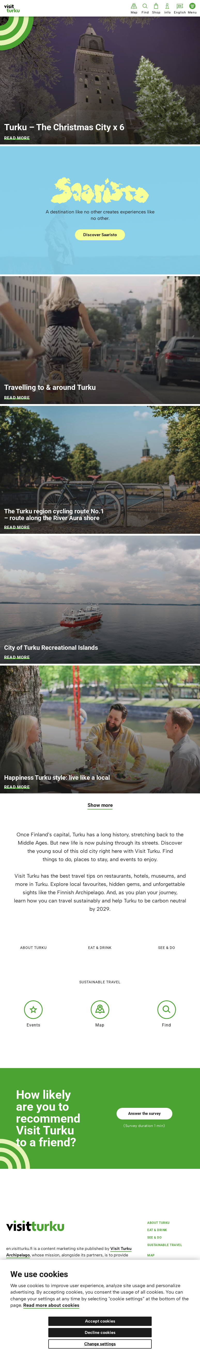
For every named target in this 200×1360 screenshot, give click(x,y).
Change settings (100, 1343)
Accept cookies (100, 1321)
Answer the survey (144, 1113)
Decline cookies (100, 1332)
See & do (166, 936)
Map (100, 1013)
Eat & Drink (100, 936)
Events (33, 1013)
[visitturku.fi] (35, 1229)
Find (166, 1013)
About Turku (33, 936)
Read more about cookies (51, 1305)
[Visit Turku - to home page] (12, 8)
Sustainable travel (100, 971)
